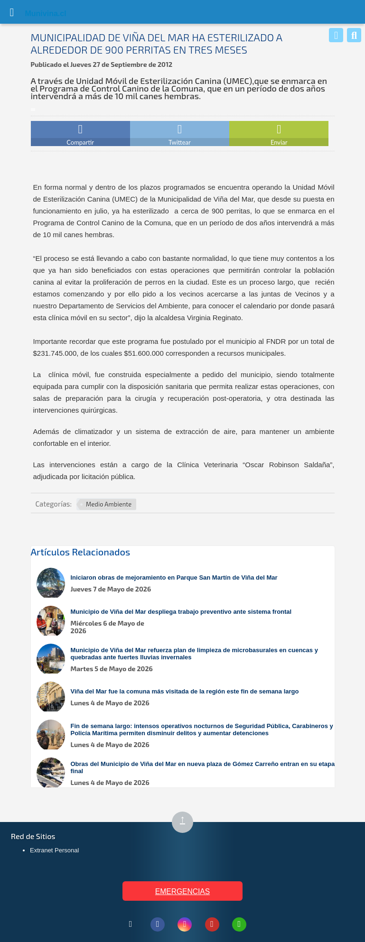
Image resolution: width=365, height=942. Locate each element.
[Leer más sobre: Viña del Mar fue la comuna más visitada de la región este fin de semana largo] (187, 697)
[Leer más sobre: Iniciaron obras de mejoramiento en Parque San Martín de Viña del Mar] (187, 583)
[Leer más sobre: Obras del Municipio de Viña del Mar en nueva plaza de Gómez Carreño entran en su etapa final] (187, 773)
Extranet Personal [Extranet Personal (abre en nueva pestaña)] (54, 850)
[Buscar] (354, 35)
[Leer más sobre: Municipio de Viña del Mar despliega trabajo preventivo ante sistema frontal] (187, 621)
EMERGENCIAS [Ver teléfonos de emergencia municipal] (182, 891)
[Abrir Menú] (12, 12)
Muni (34, 13)
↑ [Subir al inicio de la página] (186, 823)
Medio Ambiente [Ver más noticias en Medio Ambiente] (108, 504)
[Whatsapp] (336, 35)
